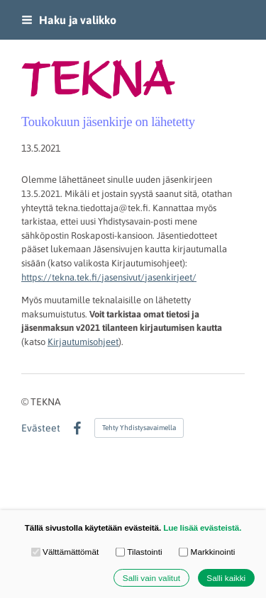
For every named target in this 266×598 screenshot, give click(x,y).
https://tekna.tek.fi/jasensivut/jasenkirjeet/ (108, 277)
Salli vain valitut (151, 577)
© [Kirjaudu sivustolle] (26, 401)
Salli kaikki (225, 577)
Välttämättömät (65, 551)
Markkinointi (207, 551)
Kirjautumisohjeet (83, 342)
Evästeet (40, 428)
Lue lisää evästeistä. (202, 527)
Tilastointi (139, 551)
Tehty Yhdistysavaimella (139, 427)
